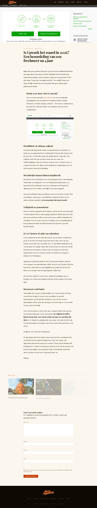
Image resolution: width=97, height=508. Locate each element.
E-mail (26, 450)
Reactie (26, 422)
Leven (72, 2)
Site (25, 458)
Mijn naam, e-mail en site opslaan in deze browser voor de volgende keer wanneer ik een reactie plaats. (48, 471)
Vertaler (44, 498)
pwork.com (48, 98)
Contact (79, 2)
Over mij (36, 498)
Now (68, 498)
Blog (67, 2)
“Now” (86, 2)
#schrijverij (38, 48)
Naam (25, 441)
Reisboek (61, 2)
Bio (55, 2)
